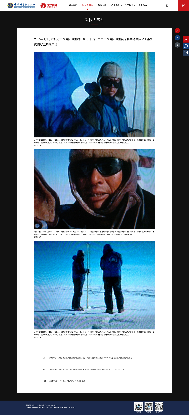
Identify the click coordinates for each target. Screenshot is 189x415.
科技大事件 (87, 7)
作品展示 (130, 7)
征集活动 (116, 7)
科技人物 (102, 7)
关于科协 (142, 7)
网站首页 (73, 7)
